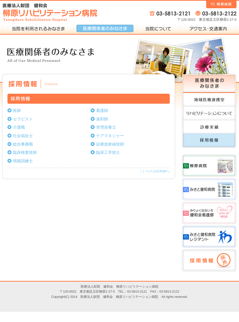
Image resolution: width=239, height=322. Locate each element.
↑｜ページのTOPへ (155, 171)
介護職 (19, 127)
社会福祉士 (23, 136)
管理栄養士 (106, 127)
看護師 (102, 110)
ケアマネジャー (110, 136)
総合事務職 (23, 144)
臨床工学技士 (108, 152)
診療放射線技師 (110, 144)
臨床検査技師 (25, 152)
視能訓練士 (23, 161)
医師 (17, 110)
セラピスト (23, 119)
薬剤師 (102, 119)
